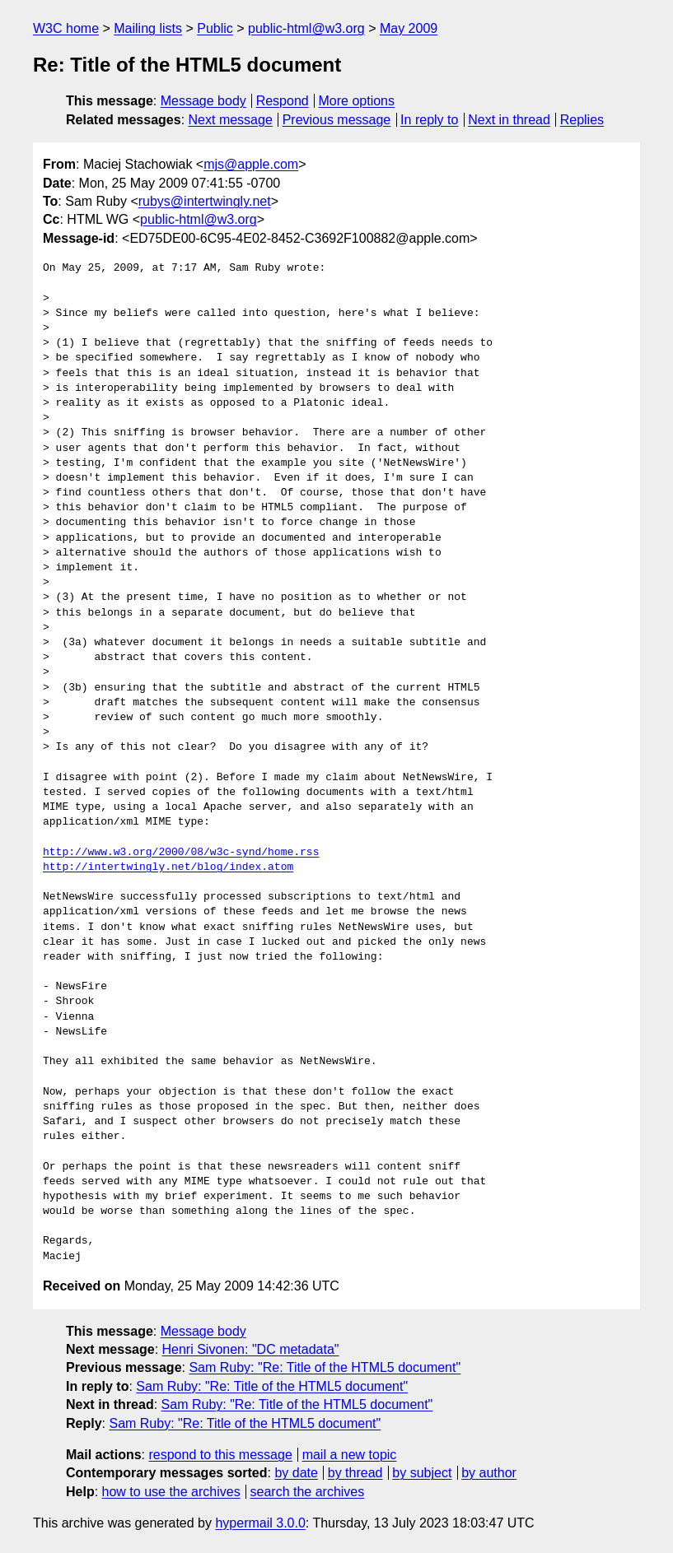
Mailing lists (148, 28)
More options (357, 101)
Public (215, 28)
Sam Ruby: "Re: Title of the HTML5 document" (324, 1367)
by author (488, 1473)
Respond (282, 101)
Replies (582, 120)
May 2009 (408, 28)
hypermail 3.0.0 (260, 1523)
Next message (231, 120)
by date (295, 1473)
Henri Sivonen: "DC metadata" (250, 1349)
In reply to (429, 120)
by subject (421, 1473)
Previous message (337, 120)
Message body (203, 101)
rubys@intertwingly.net (204, 201)
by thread (355, 1473)
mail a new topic (349, 1455)
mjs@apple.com (250, 164)
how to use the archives (171, 1492)
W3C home (66, 28)
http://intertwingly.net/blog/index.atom (168, 867)
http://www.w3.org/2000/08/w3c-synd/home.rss (181, 852)
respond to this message (220, 1455)
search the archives (307, 1492)
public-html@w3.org (306, 28)
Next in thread (509, 120)
